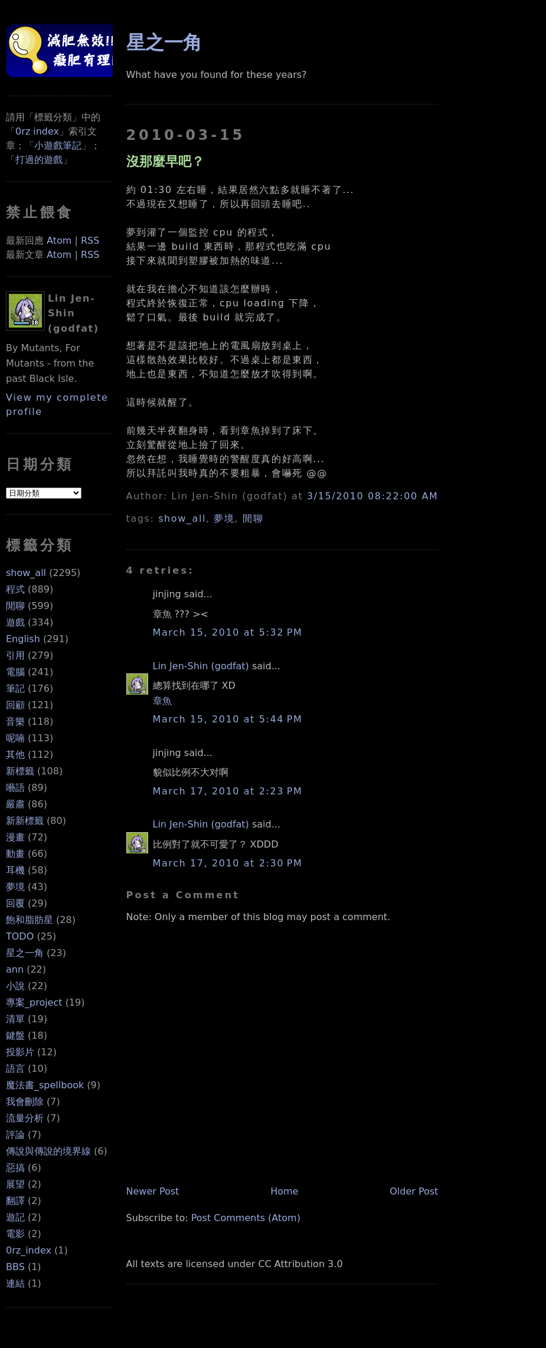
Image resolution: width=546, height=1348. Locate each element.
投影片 (20, 1052)
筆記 (15, 688)
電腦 (15, 672)
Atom (59, 240)
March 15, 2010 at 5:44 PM (228, 719)
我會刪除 (25, 1101)
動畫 (15, 853)
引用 (15, 655)
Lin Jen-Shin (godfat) (201, 666)
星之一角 (25, 952)
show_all (26, 572)
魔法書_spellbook (45, 1085)
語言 (15, 1068)
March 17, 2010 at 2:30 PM (228, 863)
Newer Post (152, 1191)
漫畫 (15, 837)
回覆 (15, 903)
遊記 (15, 1217)
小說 (15, 986)
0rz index (37, 131)
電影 (15, 1233)
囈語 (15, 787)
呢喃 (15, 738)
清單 (15, 1019)
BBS (15, 1266)
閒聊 (15, 605)
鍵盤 (15, 1035)
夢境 (15, 886)
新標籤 (20, 771)
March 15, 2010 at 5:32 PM (228, 632)
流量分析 (25, 1118)
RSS (90, 240)
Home (284, 1191)
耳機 (15, 870)
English (23, 638)
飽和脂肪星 (29, 919)
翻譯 (15, 1200)
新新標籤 (25, 820)
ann (15, 969)
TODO (20, 936)
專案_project (34, 1002)
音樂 (15, 721)
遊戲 (15, 622)
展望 (15, 1184)
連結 (15, 1283)
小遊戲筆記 (57, 145)
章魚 (162, 700)
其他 (15, 754)
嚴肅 (15, 804)
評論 (15, 1134)
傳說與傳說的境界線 (48, 1151)
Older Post (414, 1191)
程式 (15, 589)
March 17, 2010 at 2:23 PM (228, 791)
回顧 (15, 705)
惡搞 (15, 1167)
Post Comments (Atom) (245, 1217)
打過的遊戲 (39, 159)
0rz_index (28, 1250)
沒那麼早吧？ (165, 161)
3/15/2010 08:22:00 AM (372, 496)
